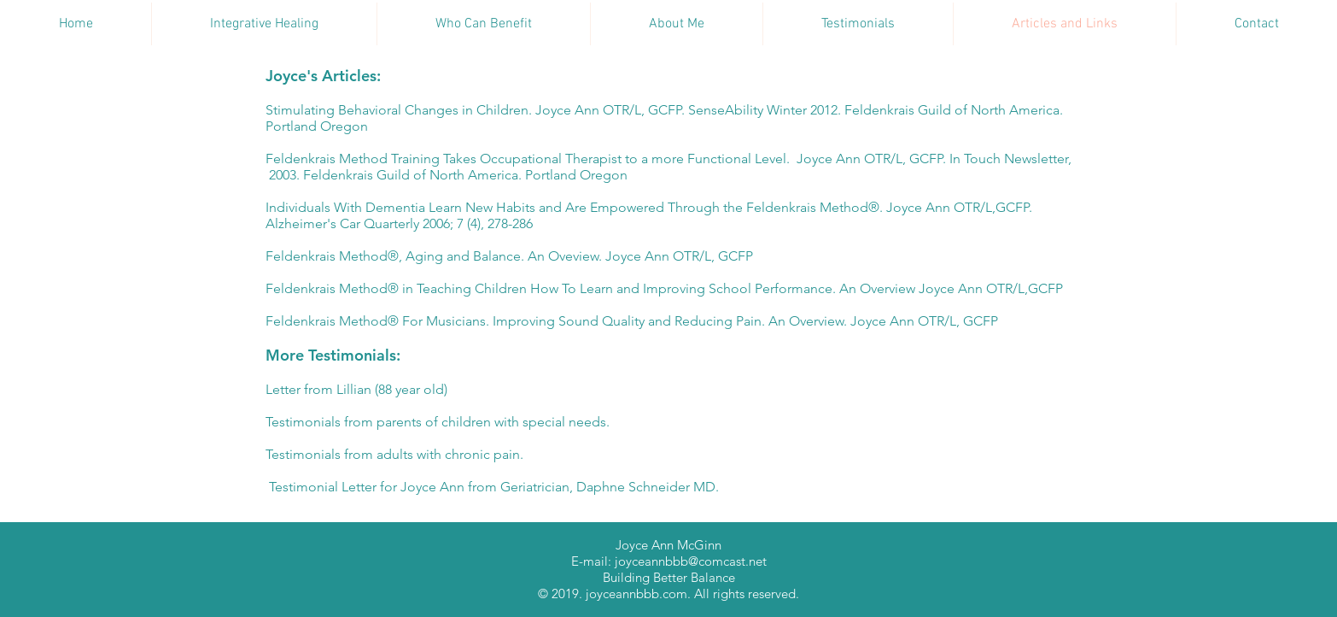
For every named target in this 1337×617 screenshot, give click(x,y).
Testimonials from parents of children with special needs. (438, 422)
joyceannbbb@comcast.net (691, 561)
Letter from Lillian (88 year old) (356, 389)
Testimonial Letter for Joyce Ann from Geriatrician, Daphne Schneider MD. (492, 487)
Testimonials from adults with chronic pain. (394, 454)
